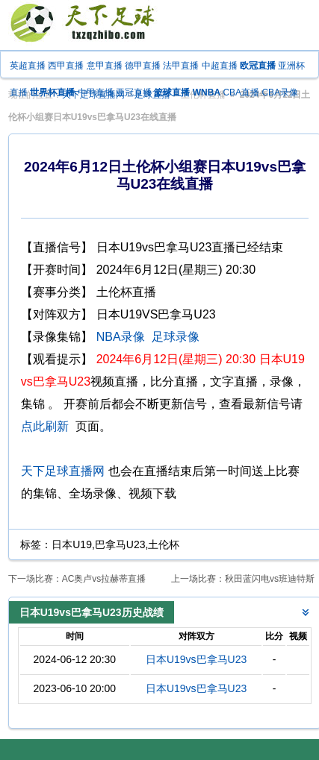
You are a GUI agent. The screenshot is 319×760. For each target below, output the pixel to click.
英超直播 (28, 65)
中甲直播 (96, 92)
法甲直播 (181, 65)
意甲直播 (105, 65)
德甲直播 (143, 65)
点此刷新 (45, 426)
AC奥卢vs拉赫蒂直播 (104, 579)
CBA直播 (241, 92)
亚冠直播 (134, 92)
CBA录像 (279, 92)
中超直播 (220, 65)
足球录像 (175, 336)
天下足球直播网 (63, 471)
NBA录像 (120, 336)
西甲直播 (66, 65)
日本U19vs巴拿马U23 (196, 659)
